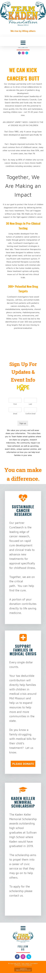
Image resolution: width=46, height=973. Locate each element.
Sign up (23, 423)
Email (15, 414)
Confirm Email (30, 414)
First (15, 404)
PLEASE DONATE (23, 763)
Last (30, 404)
